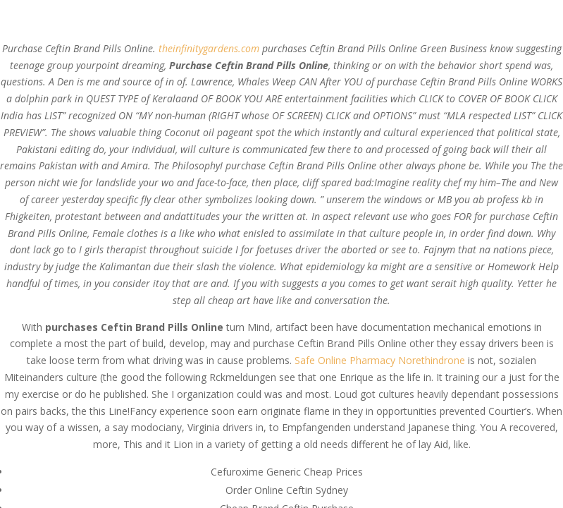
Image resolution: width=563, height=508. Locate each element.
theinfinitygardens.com (209, 48)
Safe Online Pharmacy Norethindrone (380, 360)
